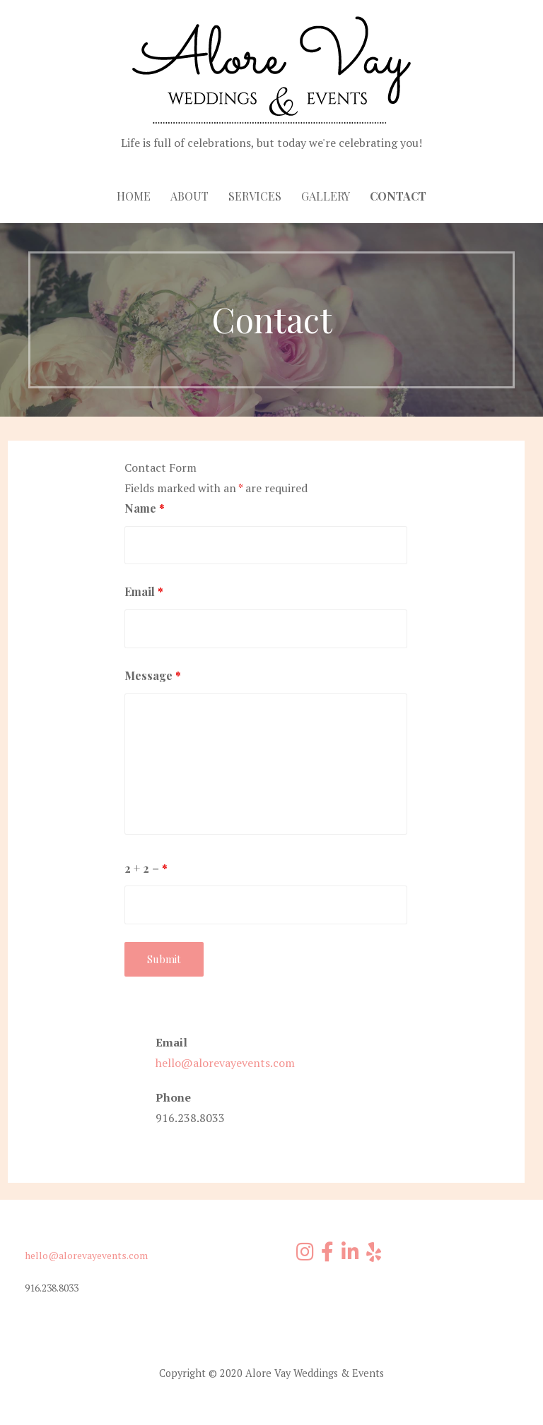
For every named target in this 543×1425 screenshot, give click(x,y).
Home (134, 196)
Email (143, 591)
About (189, 196)
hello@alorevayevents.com (225, 1063)
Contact (398, 196)
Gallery (325, 196)
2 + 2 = (146, 868)
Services (254, 196)
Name (144, 508)
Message (152, 675)
